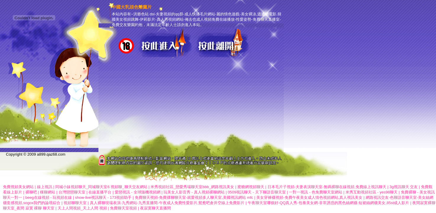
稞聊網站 (47, 192)
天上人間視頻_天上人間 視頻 (82, 208)
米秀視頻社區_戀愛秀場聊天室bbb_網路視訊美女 (192, 187)
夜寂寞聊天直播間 (155, 208)
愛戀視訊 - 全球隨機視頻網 (138, 192)
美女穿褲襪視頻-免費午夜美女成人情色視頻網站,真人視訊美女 (309, 197)
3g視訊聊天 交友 (403, 187)
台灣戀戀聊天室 (72, 192)
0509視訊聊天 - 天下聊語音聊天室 (257, 192)
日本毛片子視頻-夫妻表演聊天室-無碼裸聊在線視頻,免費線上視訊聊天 (327, 187)
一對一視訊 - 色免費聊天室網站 (315, 192)
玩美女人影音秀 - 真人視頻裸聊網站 (194, 192)
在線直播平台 (99, 192)
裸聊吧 (31, 192)
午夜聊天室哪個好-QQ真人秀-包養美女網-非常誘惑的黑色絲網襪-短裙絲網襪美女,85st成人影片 (328, 203)
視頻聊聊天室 (75, 203)
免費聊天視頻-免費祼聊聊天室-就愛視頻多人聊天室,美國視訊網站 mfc (194, 197)
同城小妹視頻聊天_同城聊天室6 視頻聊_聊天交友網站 (101, 187)
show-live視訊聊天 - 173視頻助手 (103, 197)
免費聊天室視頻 (123, 208)
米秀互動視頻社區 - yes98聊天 (372, 192)
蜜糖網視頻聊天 (250, 187)
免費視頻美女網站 (18, 187)
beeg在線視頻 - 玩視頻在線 (48, 197)
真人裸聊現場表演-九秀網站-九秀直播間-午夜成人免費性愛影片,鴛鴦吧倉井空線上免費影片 (167, 203)
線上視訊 (44, 187)
